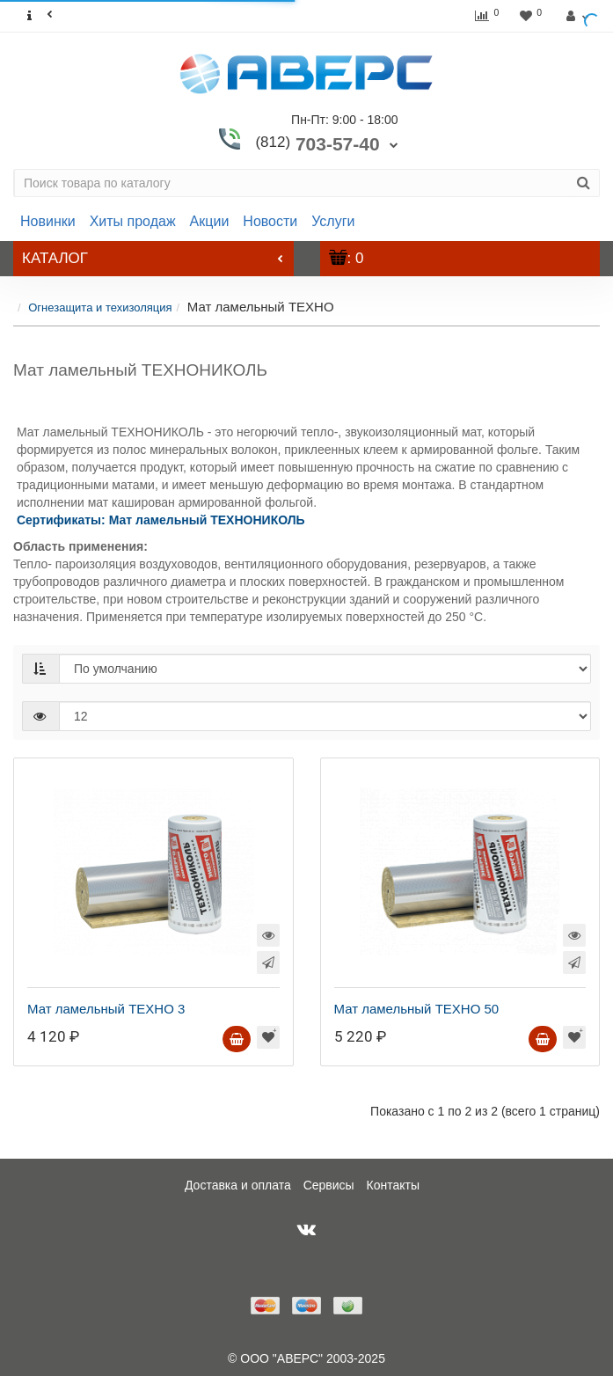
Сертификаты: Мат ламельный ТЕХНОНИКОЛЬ (161, 520)
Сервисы (328, 1185)
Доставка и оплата (238, 1185)
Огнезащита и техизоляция (99, 307)
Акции (210, 221)
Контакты (393, 1185)
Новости (270, 221)
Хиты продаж (133, 221)
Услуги (332, 221)
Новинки (48, 221)
